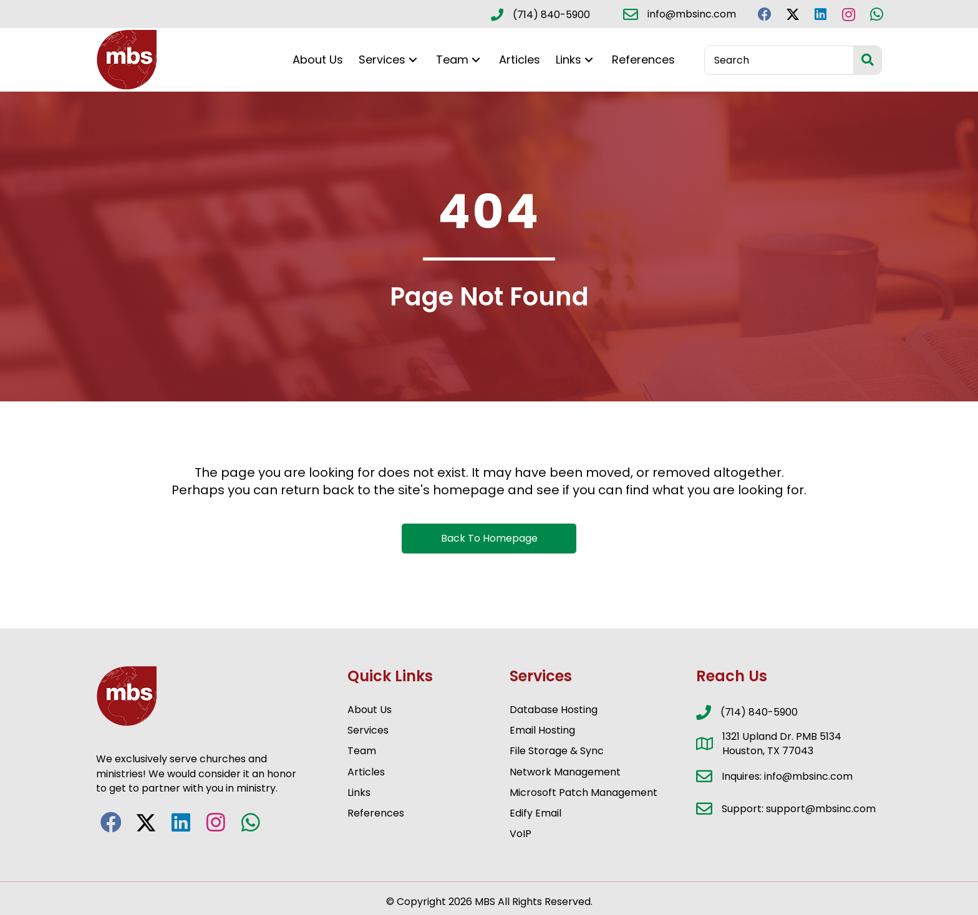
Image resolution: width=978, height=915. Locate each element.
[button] (764, 14)
